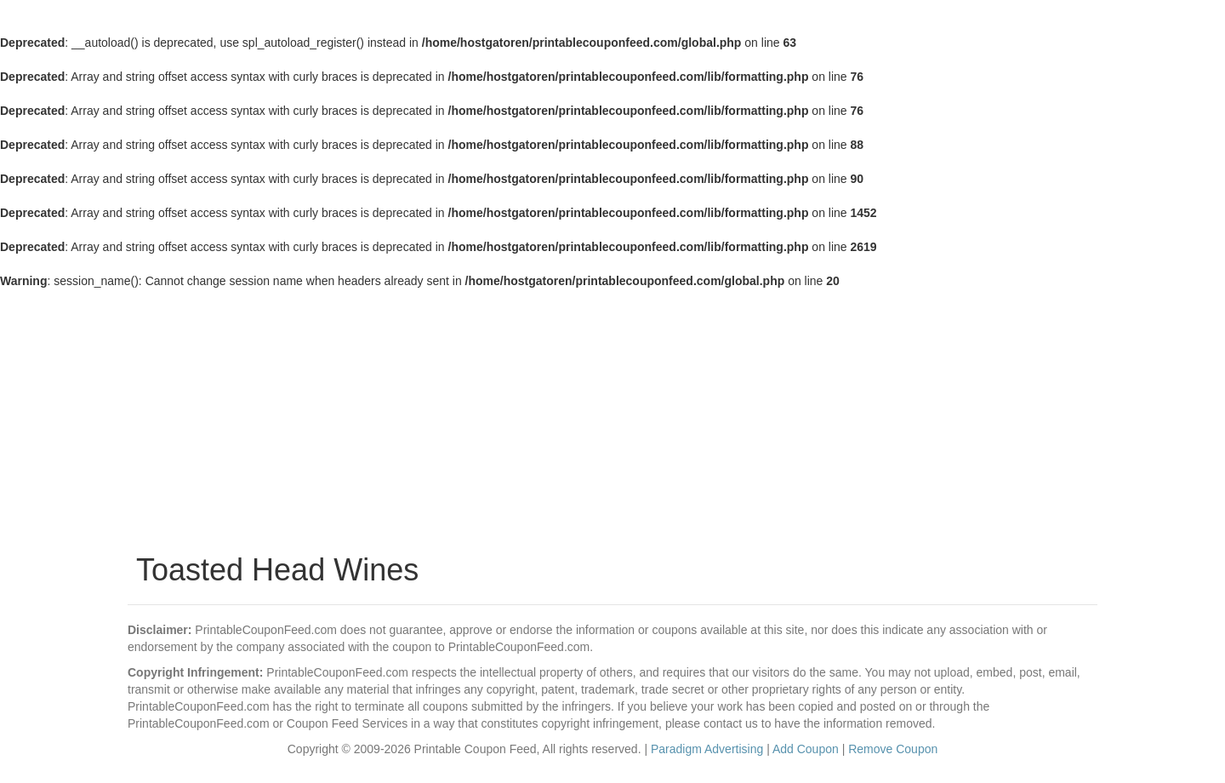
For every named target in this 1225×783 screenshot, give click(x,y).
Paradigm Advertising (707, 749)
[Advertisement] (612, 417)
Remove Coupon (892, 749)
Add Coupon (805, 749)
